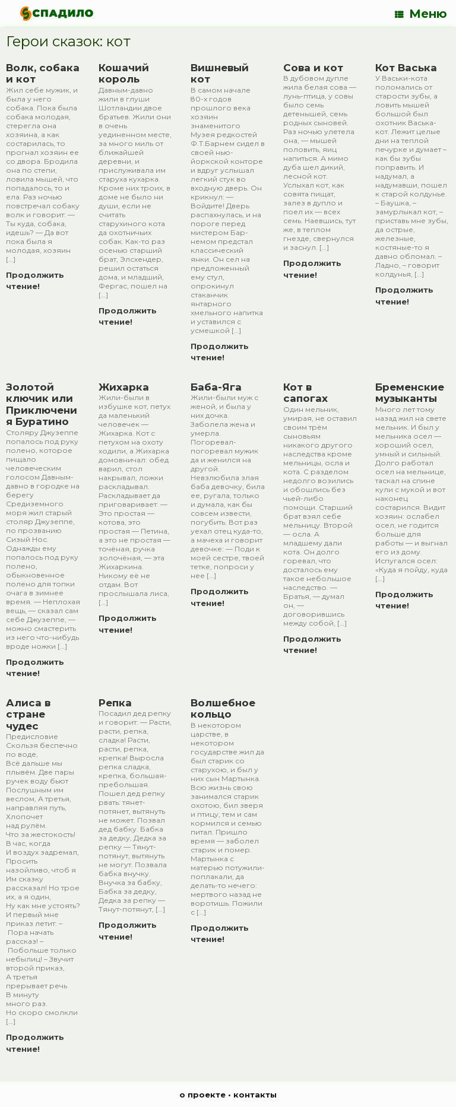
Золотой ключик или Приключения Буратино (41, 404)
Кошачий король (124, 73)
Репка (115, 703)
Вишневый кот (220, 73)
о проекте (202, 1094)
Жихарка (124, 387)
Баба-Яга (216, 387)
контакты (255, 1094)
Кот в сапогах (305, 393)
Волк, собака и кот (43, 73)
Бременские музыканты (409, 393)
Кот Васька (406, 68)
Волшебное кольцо (223, 709)
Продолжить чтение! (35, 280)
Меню (421, 14)
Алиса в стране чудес (28, 714)
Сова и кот (313, 68)
